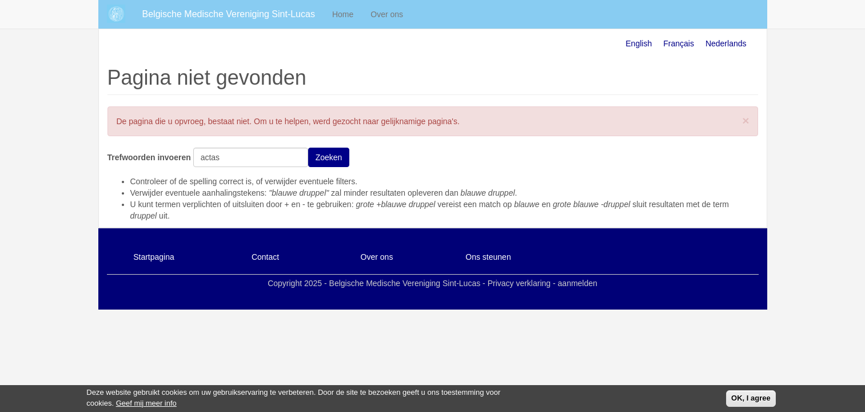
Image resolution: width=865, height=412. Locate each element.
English (638, 43)
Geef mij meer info (146, 404)
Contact (265, 257)
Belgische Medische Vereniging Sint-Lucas (228, 14)
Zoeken (329, 157)
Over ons (386, 14)
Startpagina (153, 257)
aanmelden (577, 283)
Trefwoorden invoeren (149, 157)
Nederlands (726, 43)
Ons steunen (488, 257)
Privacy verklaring (519, 283)
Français (678, 43)
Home (342, 14)
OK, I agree (751, 399)
